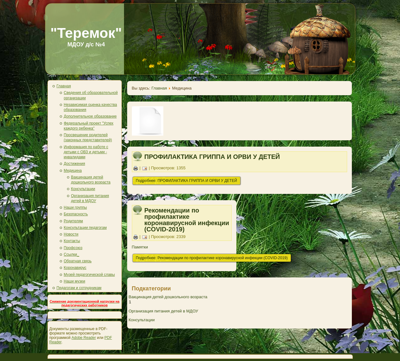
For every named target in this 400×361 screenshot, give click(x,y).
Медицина (73, 170)
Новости (71, 234)
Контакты (72, 241)
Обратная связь (78, 261)
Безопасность (76, 214)
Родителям (73, 221)
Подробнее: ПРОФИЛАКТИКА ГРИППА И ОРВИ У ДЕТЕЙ (186, 180)
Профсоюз (73, 248)
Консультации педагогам (85, 227)
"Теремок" (86, 33)
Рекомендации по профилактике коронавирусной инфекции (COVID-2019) (186, 220)
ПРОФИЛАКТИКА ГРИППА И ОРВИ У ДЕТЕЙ (212, 156)
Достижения (74, 163)
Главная (64, 86)
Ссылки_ (71, 254)
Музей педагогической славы (89, 274)
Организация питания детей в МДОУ (163, 311)
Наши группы (75, 207)
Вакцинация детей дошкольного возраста (168, 296)
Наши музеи (74, 281)
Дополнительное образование (90, 116)
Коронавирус (75, 267)
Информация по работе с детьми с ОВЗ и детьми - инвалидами (86, 152)
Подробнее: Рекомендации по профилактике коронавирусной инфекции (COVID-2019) (212, 258)
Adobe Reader (83, 337)
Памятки (140, 247)
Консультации (83, 189)
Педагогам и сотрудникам (79, 288)
